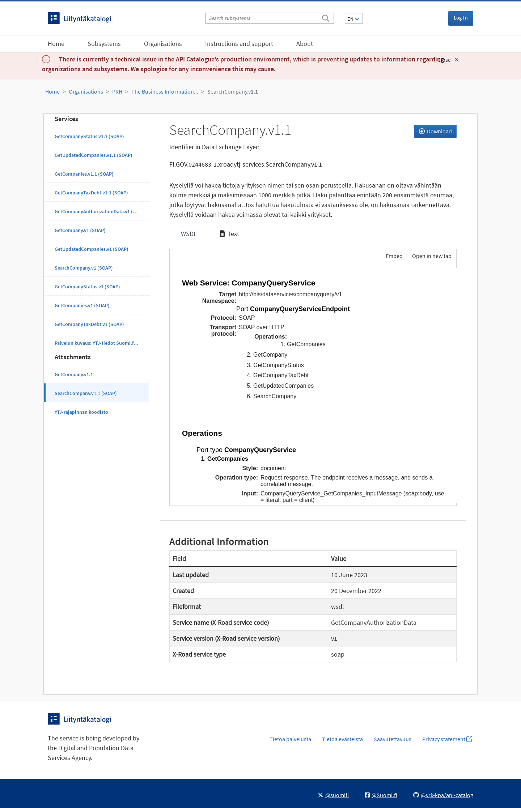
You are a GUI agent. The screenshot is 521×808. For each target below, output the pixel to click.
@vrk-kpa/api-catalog (443, 795)
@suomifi (333, 795)
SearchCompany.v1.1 (232, 91)
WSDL (188, 233)
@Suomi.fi (381, 795)
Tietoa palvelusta (290, 739)
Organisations (163, 43)
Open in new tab (432, 255)
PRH (117, 91)
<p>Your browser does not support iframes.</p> (313, 385)
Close (448, 59)
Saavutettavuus (392, 739)
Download (435, 131)
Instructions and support (239, 43)
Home (56, 43)
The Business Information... (164, 91)
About (304, 43)
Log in (461, 17)
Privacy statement (447, 739)
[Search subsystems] (269, 18)
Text (229, 233)
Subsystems (104, 43)
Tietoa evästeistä (342, 739)
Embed (394, 255)
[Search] (325, 17)
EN (353, 19)
